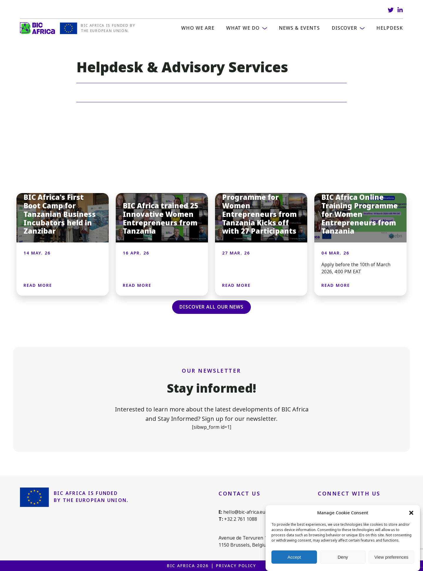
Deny (343, 557)
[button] (411, 513)
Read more (38, 285)
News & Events (299, 28)
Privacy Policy (236, 566)
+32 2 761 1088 (240, 519)
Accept (294, 557)
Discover (344, 28)
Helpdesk (389, 28)
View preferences (392, 557)
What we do (243, 28)
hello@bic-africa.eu (244, 512)
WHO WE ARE (197, 28)
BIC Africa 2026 (188, 566)
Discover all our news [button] (211, 307)
